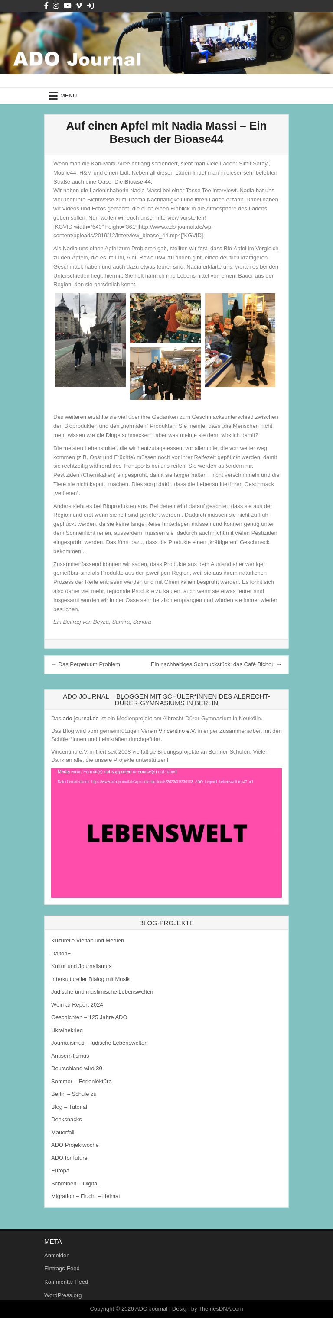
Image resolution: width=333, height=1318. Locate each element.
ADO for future (69, 1158)
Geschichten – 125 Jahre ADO (89, 1017)
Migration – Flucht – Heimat (85, 1196)
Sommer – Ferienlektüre (81, 1081)
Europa (60, 1170)
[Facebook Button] (46, 6)
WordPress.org (63, 1295)
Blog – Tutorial (69, 1107)
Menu (68, 95)
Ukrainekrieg (67, 1030)
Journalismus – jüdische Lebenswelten (99, 1043)
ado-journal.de (81, 718)
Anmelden (57, 1255)
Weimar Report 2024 (77, 1004)
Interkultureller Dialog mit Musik (90, 979)
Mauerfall (62, 1132)
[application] (166, 833)
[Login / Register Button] (90, 6)
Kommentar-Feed (66, 1282)
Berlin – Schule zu (74, 1094)
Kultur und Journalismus (81, 966)
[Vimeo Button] (79, 6)
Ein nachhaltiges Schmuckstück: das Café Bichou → (216, 664)
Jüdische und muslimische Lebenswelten (102, 991)
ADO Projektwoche (75, 1145)
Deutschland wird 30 (76, 1068)
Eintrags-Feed (62, 1268)
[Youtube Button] (68, 6)
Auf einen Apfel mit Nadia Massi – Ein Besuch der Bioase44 (166, 132)
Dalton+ (61, 953)
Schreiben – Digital (74, 1183)
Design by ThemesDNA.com (207, 1308)
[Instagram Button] (56, 6)
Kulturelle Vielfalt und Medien (87, 940)
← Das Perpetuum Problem (85, 664)
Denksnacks (66, 1119)
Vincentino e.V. (177, 731)
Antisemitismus (70, 1055)
